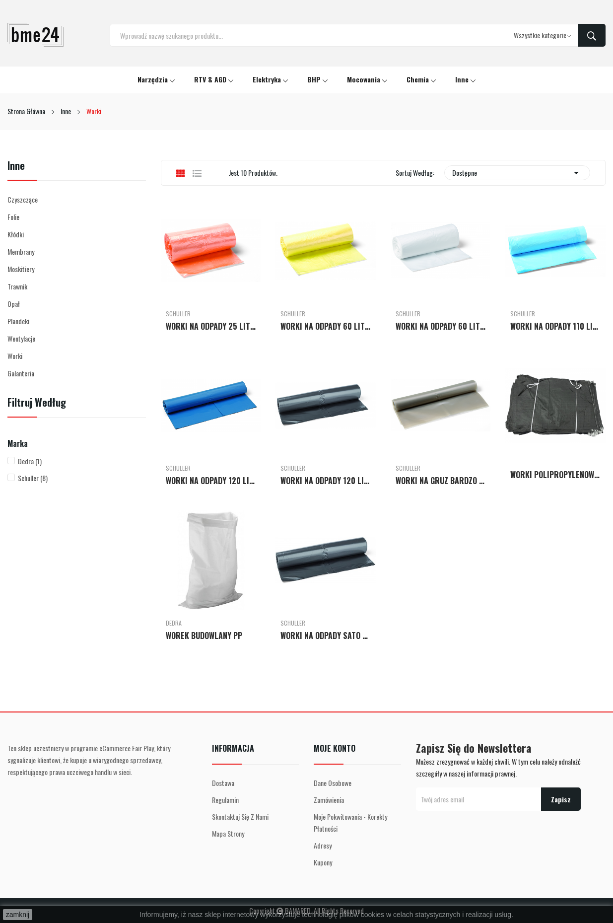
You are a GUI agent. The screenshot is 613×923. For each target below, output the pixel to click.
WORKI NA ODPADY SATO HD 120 (325, 635)
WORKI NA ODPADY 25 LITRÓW (211, 326)
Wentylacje (21, 338)
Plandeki (18, 321)
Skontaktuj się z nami (240, 816)
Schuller (33, 478)
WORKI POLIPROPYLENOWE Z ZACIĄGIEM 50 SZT (555, 474)
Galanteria (20, 373)
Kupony (323, 862)
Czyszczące (22, 199)
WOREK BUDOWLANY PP (204, 635)
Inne (16, 166)
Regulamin (225, 799)
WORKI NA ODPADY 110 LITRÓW (555, 326)
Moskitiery (20, 269)
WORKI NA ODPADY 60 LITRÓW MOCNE (441, 326)
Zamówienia (329, 799)
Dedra (30, 461)
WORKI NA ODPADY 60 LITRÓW (325, 326)
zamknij (17, 915)
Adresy (323, 845)
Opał (13, 303)
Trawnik (17, 286)
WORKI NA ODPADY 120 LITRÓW (211, 480)
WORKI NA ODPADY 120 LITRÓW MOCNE (325, 480)
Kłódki (15, 234)
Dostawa (223, 783)
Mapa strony (228, 833)
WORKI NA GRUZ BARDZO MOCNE (441, 480)
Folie (13, 217)
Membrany (20, 251)
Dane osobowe (332, 783)
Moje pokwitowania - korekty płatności (350, 822)
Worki (14, 356)
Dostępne (517, 173)
